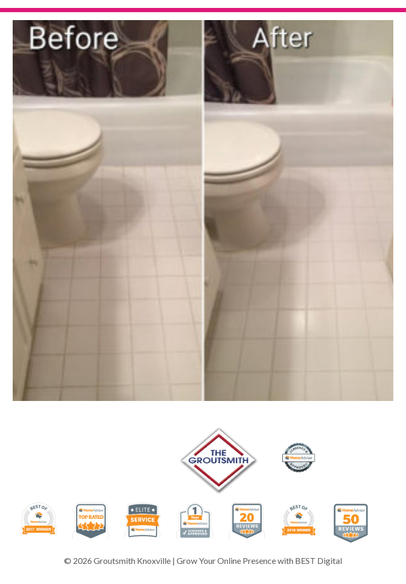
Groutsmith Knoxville (132, 560)
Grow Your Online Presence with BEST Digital (259, 560)
